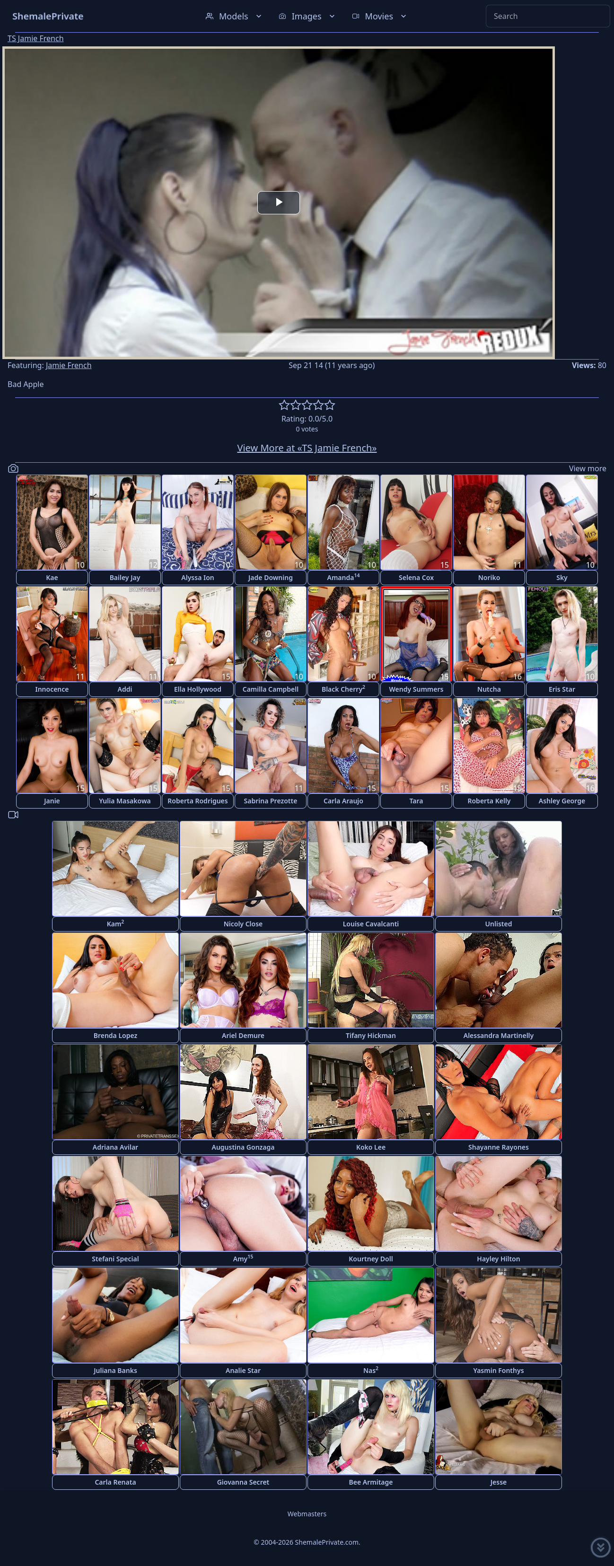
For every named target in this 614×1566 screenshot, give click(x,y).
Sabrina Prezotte (271, 800)
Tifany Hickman (371, 1035)
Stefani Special (115, 1258)
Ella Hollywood (197, 689)
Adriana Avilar (115, 1147)
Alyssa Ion (197, 577)
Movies (380, 16)
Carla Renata (115, 1482)
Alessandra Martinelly (499, 1035)
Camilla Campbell (270, 689)
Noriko (489, 577)
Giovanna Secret (243, 1482)
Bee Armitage (371, 1482)
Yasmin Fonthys (498, 1370)
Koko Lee (371, 1147)
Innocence (52, 689)
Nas (370, 1370)
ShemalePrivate (48, 15)
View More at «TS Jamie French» (307, 447)
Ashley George (562, 800)
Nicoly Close (243, 923)
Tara (416, 800)
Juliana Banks (115, 1370)
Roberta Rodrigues (197, 800)
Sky (562, 577)
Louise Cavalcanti (371, 923)
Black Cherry (343, 689)
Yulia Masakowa (124, 800)
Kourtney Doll (371, 1258)
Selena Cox (416, 577)
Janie (52, 800)
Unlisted (498, 923)
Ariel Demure (243, 1035)
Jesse (499, 1482)
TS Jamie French (36, 38)
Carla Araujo (343, 800)
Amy (243, 1258)
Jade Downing (270, 577)
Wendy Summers (416, 689)
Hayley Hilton (498, 1258)
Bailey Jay (125, 577)
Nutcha (489, 689)
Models (234, 16)
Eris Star (562, 689)
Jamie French (69, 365)
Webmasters (307, 1513)
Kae (52, 577)
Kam (115, 923)
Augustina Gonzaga (243, 1147)
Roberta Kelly (488, 800)
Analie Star (243, 1370)
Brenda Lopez (116, 1035)
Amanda (343, 577)
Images (308, 16)
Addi (125, 689)
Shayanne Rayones (498, 1147)
